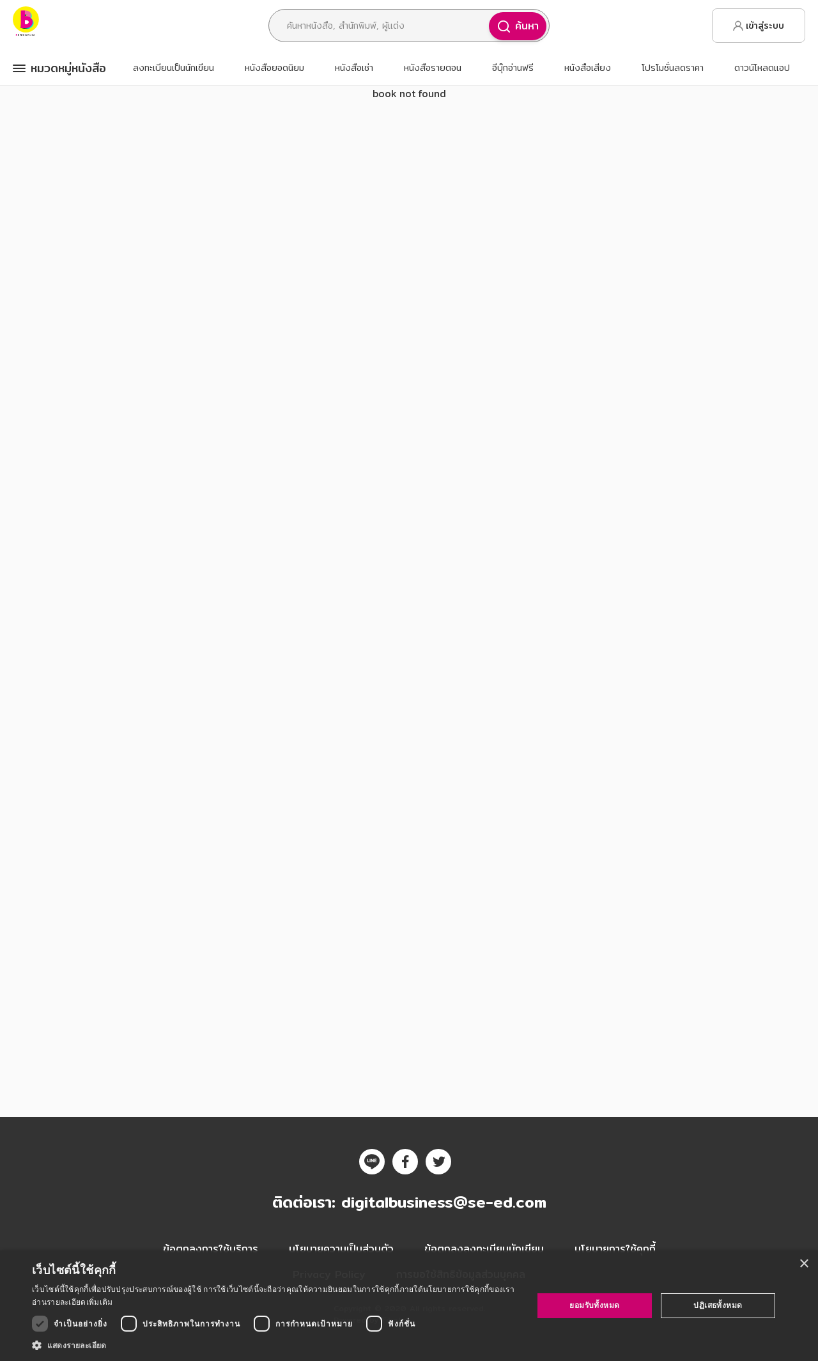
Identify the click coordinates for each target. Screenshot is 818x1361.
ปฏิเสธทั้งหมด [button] (717, 1305)
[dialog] (409, 1305)
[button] (275, 1345)
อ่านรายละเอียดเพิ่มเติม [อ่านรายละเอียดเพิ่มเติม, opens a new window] (72, 1301)
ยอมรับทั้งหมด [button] (594, 1305)
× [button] (803, 1264)
